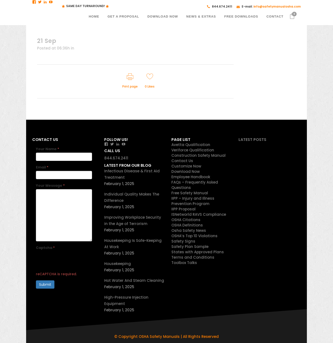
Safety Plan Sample (189, 246)
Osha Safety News (188, 230)
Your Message (50, 185)
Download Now (185, 171)
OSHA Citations (185, 219)
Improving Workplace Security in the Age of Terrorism (132, 220)
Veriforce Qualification (192, 150)
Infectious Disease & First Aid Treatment (132, 174)
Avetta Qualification (190, 144)
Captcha (45, 247)
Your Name (47, 149)
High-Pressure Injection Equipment (126, 300)
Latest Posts (252, 139)
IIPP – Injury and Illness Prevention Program (192, 201)
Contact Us (182, 160)
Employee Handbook (190, 176)
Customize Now (186, 166)
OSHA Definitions (187, 225)
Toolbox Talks (184, 262)
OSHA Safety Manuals (159, 336)
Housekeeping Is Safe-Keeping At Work (133, 243)
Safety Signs (183, 241)
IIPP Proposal (183, 209)
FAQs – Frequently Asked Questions (194, 185)
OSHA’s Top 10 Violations (194, 235)
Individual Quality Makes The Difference (131, 197)
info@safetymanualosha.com (277, 6)
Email (42, 167)
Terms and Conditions (192, 257)
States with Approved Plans (197, 252)
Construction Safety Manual (198, 155)
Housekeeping (117, 263)
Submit (45, 284)
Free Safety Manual (189, 193)
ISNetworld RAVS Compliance (198, 214)
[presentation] (73, 260)
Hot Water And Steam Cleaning (134, 280)
